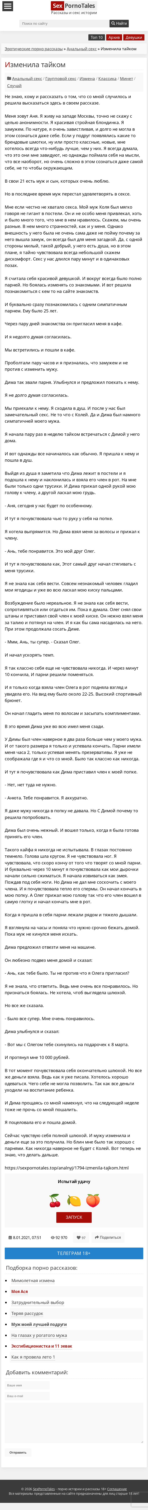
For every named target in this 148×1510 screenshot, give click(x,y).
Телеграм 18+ (74, 1253)
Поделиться (108, 1237)
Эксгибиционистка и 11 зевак (41, 1346)
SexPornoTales (44, 1496)
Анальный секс (82, 48)
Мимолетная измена (33, 1280)
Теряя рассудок (27, 1313)
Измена (87, 78)
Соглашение (117, 1496)
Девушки (134, 37)
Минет (126, 78)
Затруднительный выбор (37, 1302)
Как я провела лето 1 (33, 1357)
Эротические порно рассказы (34, 48)
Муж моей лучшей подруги (39, 1324)
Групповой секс (60, 78)
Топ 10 (97, 37)
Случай (14, 85)
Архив (114, 37)
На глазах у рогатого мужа (39, 1335)
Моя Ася (19, 1291)
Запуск (74, 1217)
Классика (107, 78)
